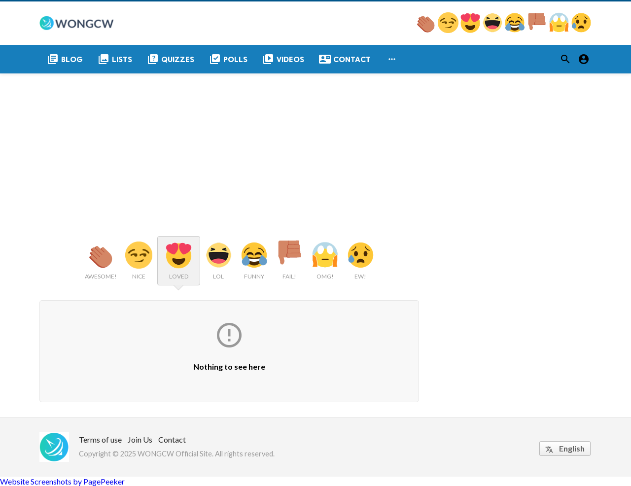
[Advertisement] (315, 147)
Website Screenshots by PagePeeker (62, 481)
